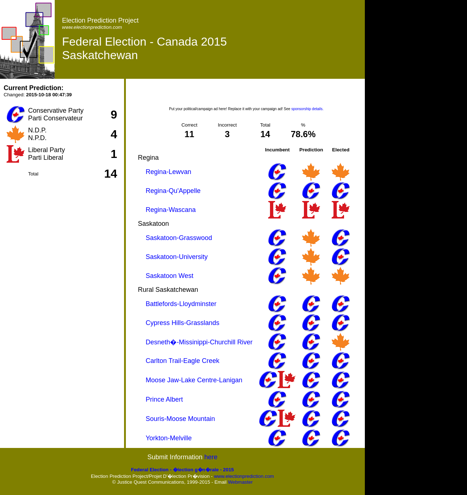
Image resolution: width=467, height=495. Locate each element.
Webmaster (240, 482)
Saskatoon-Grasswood (179, 237)
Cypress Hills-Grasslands (182, 322)
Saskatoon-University (177, 256)
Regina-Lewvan (168, 171)
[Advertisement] (246, 95)
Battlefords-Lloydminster (181, 304)
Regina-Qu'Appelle (173, 190)
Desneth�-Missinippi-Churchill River (199, 342)
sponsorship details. (307, 109)
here (210, 457)
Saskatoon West (169, 275)
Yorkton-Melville (169, 438)
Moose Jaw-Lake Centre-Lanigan (194, 380)
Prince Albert (164, 399)
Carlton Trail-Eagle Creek (182, 360)
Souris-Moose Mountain (180, 418)
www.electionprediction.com (244, 476)
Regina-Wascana (171, 209)
